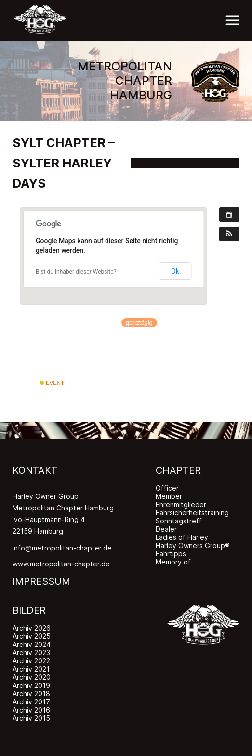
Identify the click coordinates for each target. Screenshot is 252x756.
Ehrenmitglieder (181, 504)
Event (52, 382)
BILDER (29, 610)
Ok (175, 271)
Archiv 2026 (32, 628)
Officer (167, 488)
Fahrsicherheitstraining (192, 513)
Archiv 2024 (32, 644)
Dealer (166, 529)
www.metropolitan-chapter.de (61, 564)
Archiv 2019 (31, 685)
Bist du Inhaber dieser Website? (76, 271)
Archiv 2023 (31, 652)
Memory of (173, 562)
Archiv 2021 (31, 669)
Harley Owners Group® (193, 545)
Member (169, 496)
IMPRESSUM (41, 581)
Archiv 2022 (31, 661)
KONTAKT (35, 470)
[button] (229, 234)
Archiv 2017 (31, 702)
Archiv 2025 (32, 636)
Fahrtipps (171, 554)
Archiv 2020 (32, 677)
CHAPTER (178, 470)
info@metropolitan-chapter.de (62, 548)
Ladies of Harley (182, 537)
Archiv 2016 (31, 710)
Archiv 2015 (31, 718)
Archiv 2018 (31, 693)
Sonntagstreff (179, 521)
